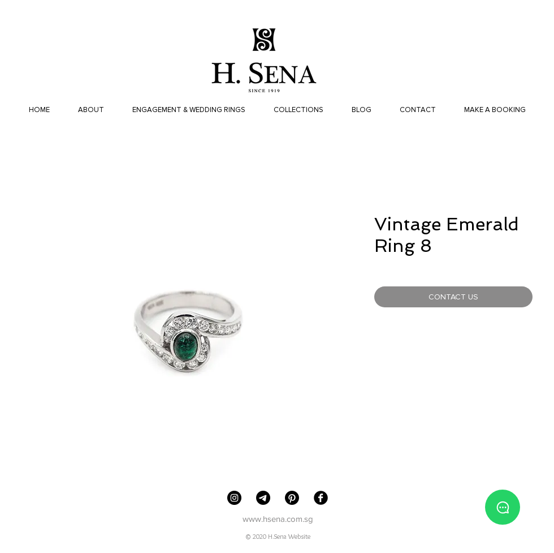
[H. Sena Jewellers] (234, 498)
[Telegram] (263, 498)
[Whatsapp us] (502, 507)
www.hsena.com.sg (278, 519)
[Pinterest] (292, 498)
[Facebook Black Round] (321, 498)
